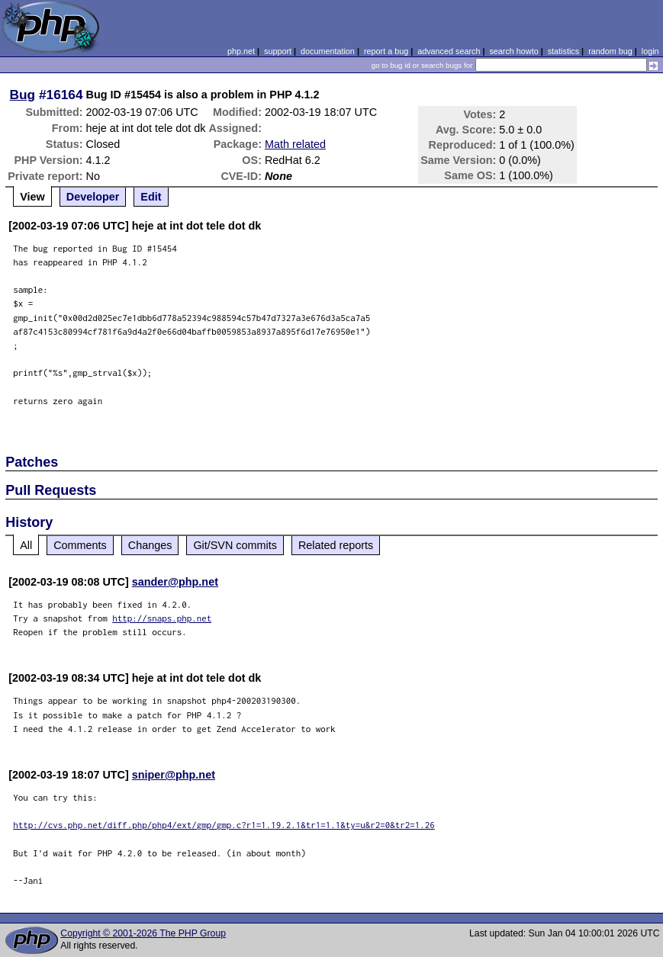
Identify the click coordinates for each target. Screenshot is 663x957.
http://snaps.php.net (161, 618)
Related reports (335, 545)
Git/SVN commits (235, 545)
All (26, 545)
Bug (23, 94)
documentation (328, 51)
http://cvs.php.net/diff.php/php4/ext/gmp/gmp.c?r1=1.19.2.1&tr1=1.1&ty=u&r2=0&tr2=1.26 (224, 825)
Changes (150, 545)
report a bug (386, 51)
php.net (241, 51)
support (277, 51)
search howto (513, 51)
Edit (150, 197)
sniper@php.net (173, 775)
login (650, 51)
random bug (610, 51)
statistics (563, 51)
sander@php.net (175, 582)
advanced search (448, 51)
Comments (80, 545)
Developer (93, 197)
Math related (295, 144)
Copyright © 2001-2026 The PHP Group (143, 933)
